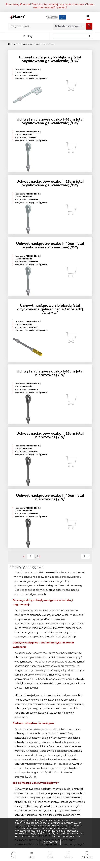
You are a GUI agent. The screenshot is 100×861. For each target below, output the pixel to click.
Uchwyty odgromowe (22, 44)
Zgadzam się (50, 842)
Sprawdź (61, 7)
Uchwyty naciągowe (45, 44)
